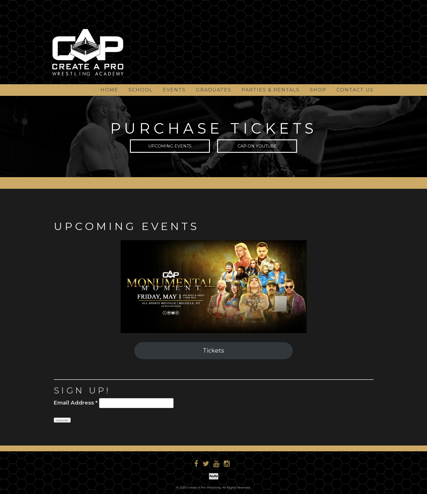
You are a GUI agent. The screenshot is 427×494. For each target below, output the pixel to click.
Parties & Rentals (271, 90)
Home (109, 90)
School (140, 90)
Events (174, 90)
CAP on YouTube (257, 146)
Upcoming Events (170, 146)
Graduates (213, 90)
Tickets (213, 350)
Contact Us (355, 90)
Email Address (76, 403)
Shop (318, 90)
